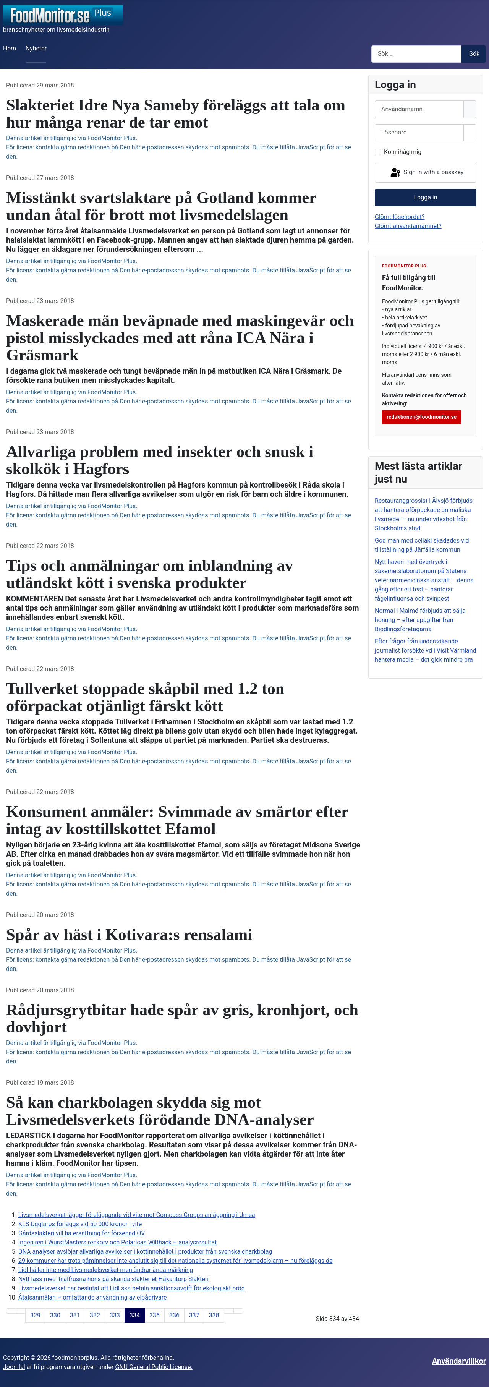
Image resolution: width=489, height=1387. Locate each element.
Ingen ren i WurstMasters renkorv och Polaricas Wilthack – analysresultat (117, 1242)
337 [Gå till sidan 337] (194, 1315)
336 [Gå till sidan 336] (174, 1315)
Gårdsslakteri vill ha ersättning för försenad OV (81, 1233)
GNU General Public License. (153, 1367)
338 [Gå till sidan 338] (214, 1315)
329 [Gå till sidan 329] (35, 1315)
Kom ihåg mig (402, 152)
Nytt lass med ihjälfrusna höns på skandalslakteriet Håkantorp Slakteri (113, 1279)
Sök (474, 53)
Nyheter (36, 48)
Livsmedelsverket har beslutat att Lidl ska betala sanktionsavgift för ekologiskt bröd (131, 1288)
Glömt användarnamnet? (408, 226)
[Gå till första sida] (11, 1311)
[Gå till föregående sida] (21, 1311)
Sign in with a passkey (426, 172)
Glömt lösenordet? (399, 216)
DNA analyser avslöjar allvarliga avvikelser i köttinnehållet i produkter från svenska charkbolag (145, 1251)
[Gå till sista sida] (238, 1311)
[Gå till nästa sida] (229, 1311)
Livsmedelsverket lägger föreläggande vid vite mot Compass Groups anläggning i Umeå (136, 1214)
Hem (9, 48)
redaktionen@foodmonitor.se (422, 417)
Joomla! (14, 1367)
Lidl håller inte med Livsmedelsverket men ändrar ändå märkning (105, 1270)
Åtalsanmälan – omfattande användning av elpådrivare (92, 1297)
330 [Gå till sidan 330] (55, 1315)
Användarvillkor (459, 1361)
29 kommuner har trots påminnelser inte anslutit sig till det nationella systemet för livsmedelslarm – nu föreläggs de (175, 1260)
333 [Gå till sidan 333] (115, 1315)
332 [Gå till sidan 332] (95, 1315)
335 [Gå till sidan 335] (154, 1315)
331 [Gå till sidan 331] (75, 1315)
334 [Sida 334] (135, 1315)
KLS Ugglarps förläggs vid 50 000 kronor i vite (80, 1224)
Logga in (425, 197)
